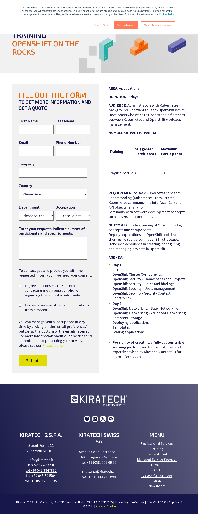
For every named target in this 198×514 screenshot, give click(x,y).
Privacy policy (53, 345)
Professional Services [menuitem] (157, 443)
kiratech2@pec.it (40, 465)
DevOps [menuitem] (157, 464)
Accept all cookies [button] (126, 25)
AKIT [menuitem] (157, 470)
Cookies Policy (166, 14)
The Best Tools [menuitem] (157, 454)
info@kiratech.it (41, 459)
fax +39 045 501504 (41, 475)
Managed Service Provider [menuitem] (157, 459)
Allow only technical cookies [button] (158, 25)
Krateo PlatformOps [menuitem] (157, 475)
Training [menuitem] (157, 449)
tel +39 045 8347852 (41, 470)
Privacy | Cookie (106, 506)
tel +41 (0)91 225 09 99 (99, 462)
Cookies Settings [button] (102, 25)
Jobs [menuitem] (157, 480)
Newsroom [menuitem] (157, 486)
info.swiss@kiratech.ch (99, 471)
